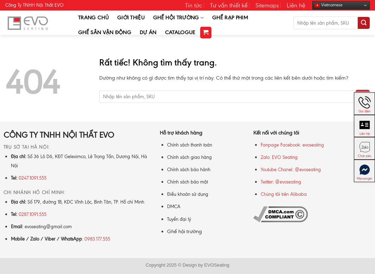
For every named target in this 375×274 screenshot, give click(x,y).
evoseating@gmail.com (48, 227)
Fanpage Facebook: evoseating (292, 145)
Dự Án (148, 32)
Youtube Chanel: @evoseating (291, 170)
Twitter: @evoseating (281, 182)
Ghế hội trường (184, 231)
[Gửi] (364, 23)
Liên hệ (296, 5)
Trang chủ (93, 17)
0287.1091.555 (32, 214)
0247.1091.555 (32, 178)
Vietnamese (328, 5)
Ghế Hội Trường (178, 17)
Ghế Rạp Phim (230, 17)
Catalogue (180, 32)
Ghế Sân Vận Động (104, 32)
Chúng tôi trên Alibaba (284, 194)
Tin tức (193, 5)
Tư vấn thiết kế (229, 5)
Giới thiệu (131, 17)
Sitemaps (267, 5)
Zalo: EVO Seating (279, 157)
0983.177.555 (97, 239)
